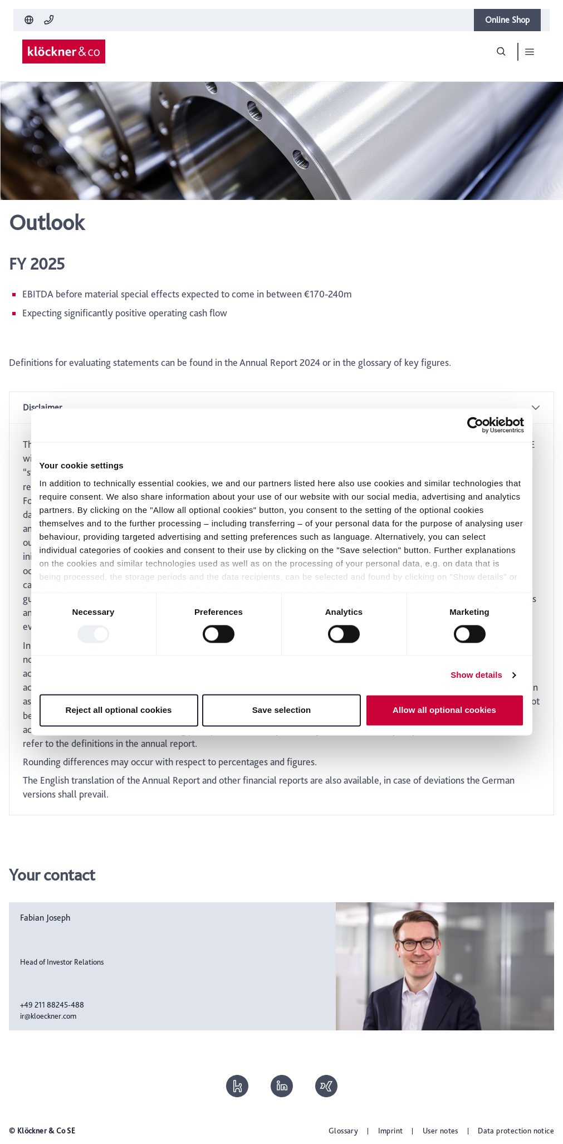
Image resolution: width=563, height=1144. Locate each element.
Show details (476, 674)
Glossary (343, 1130)
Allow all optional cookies (444, 710)
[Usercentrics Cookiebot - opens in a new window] (475, 425)
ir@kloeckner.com (48, 1015)
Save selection (281, 710)
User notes (440, 1130)
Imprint (390, 1130)
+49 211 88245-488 (52, 1004)
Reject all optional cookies (118, 710)
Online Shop (507, 19)
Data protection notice (516, 1130)
